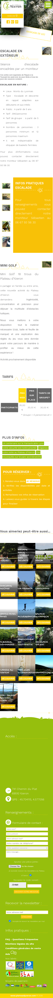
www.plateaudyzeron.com (23, 996)
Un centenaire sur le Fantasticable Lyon (23, 443)
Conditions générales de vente (23, 948)
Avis (11, 954)
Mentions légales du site (19, 944)
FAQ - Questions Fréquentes (21, 939)
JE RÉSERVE (33, 481)
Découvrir (8, 566)
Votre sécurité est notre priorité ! (20, 448)
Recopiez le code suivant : (27, 880)
